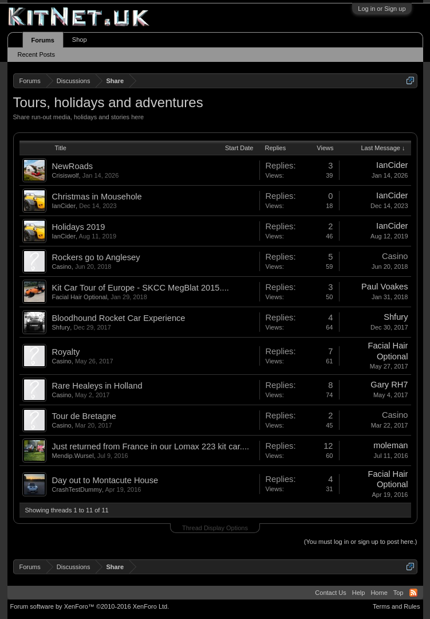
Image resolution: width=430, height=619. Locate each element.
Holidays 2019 (78, 227)
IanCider (392, 165)
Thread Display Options (215, 527)
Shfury (61, 327)
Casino (62, 266)
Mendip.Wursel (73, 455)
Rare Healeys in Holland (97, 385)
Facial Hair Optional (80, 296)
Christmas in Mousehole (97, 196)
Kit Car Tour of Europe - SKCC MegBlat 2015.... (140, 287)
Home (378, 592)
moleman (390, 445)
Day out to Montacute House (105, 480)
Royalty (66, 351)
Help (358, 592)
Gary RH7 (389, 384)
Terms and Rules (396, 606)
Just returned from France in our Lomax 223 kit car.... (151, 446)
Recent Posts (36, 54)
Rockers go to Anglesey (96, 257)
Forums (42, 40)
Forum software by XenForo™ (89, 606)
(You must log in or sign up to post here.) (360, 541)
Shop (79, 39)
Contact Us (330, 592)
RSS (413, 593)
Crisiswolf (65, 175)
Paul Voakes (384, 286)
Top (398, 592)
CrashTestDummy (77, 489)
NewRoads (72, 166)
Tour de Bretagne (84, 416)
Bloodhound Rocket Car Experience (119, 318)
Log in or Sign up (381, 8)
